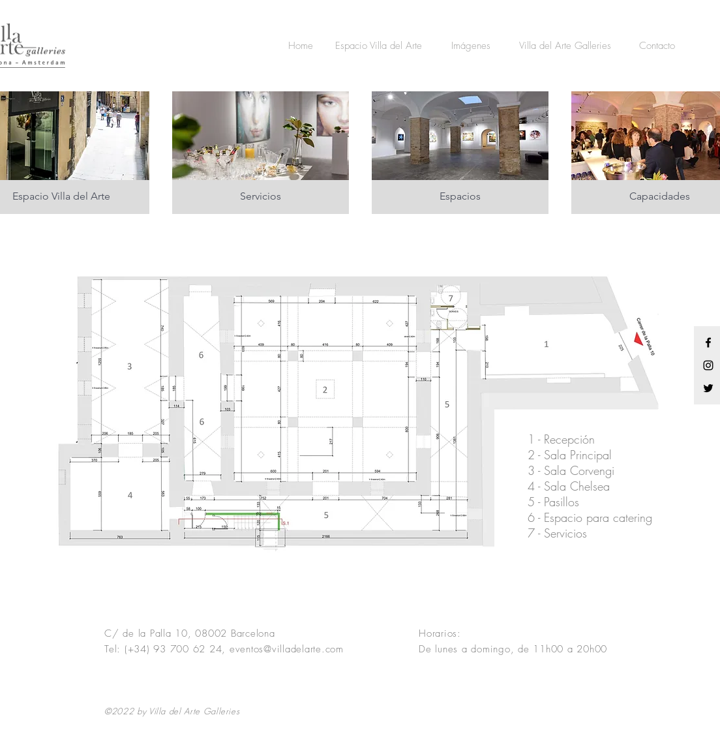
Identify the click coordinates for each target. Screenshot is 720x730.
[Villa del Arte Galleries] (565, 46)
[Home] (301, 46)
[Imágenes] (470, 46)
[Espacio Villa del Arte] (378, 46)
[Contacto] (657, 46)
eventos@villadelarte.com (287, 649)
